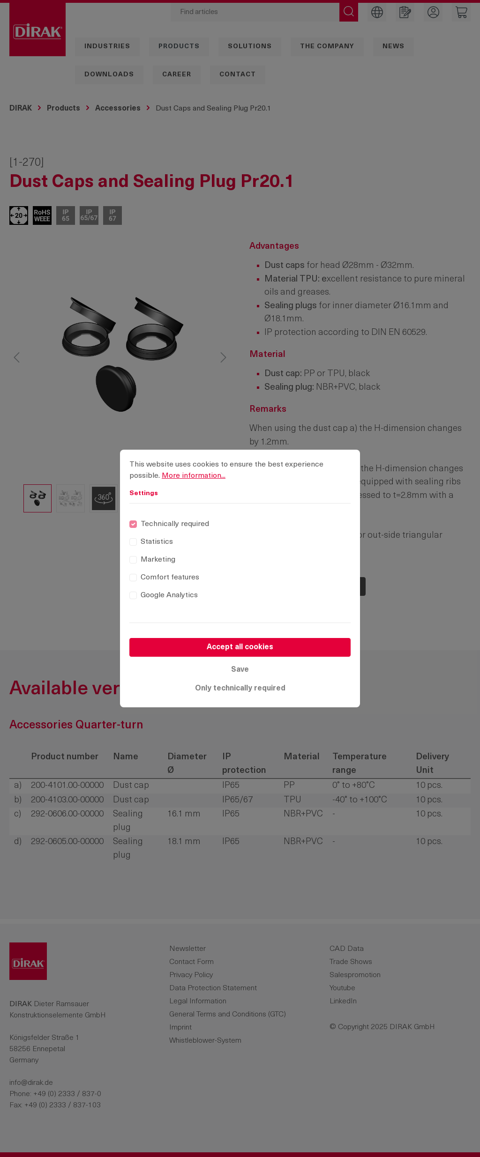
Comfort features (170, 577)
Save (240, 670)
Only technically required (240, 688)
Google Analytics (169, 595)
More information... (193, 476)
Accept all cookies (240, 647)
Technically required (175, 524)
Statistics (157, 542)
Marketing (158, 560)
